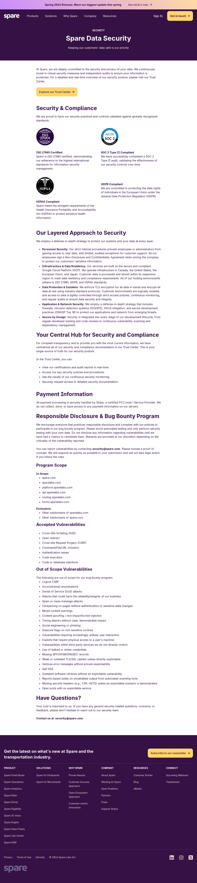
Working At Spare (111, 782)
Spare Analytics (13, 788)
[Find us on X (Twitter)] (191, 857)
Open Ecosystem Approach (78, 794)
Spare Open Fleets (14, 829)
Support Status (109, 808)
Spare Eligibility (12, 808)
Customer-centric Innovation (78, 805)
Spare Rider (10, 795)
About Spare (108, 775)
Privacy (8, 857)
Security (40, 857)
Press (104, 802)
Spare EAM (10, 842)
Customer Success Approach (79, 784)
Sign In (158, 16)
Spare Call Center (14, 835)
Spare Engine (11, 822)
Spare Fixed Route (14, 775)
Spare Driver (11, 802)
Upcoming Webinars (177, 775)
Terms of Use (24, 857)
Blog (136, 782)
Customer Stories (143, 775)
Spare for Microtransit (48, 782)
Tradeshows (172, 782)
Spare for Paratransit (47, 775)
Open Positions (109, 788)
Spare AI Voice (12, 815)
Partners (106, 795)
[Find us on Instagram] (181, 857)
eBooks (138, 788)
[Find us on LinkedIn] (172, 857)
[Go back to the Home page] (12, 17)
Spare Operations (13, 782)
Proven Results (77, 775)
